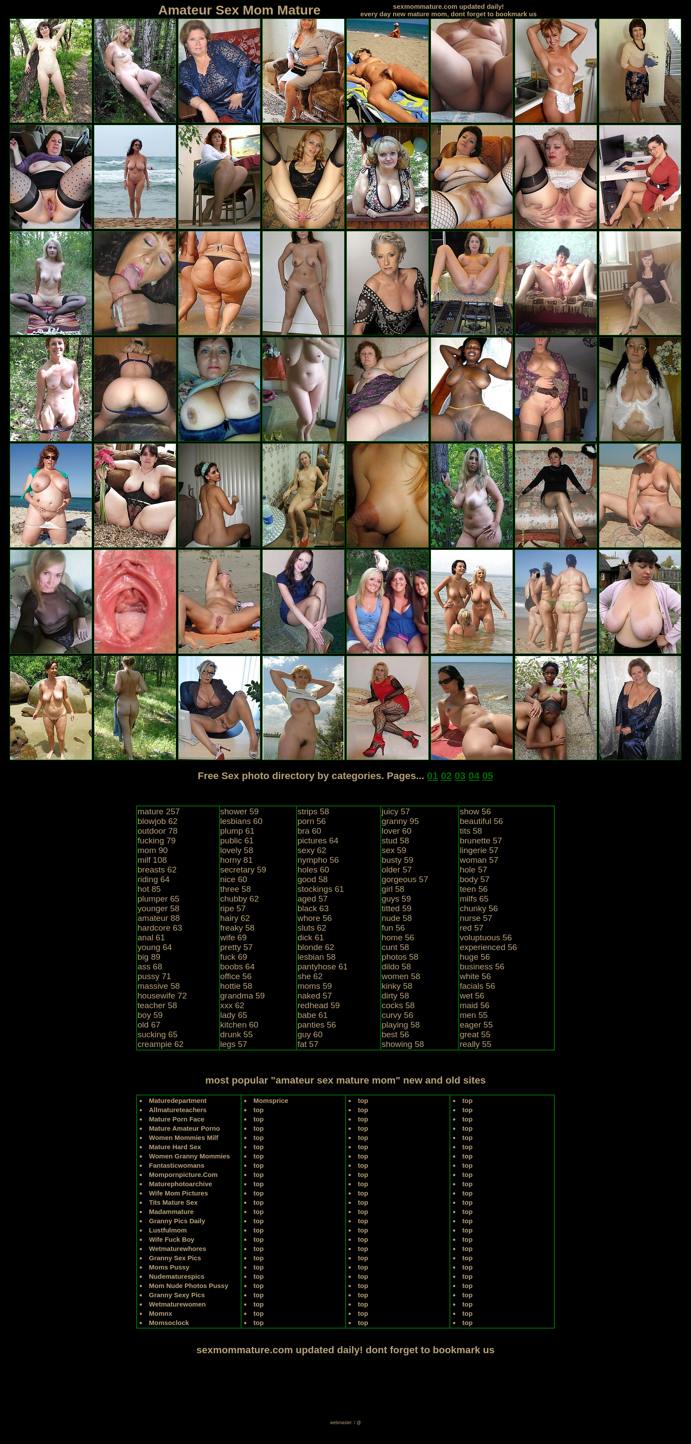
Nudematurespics (176, 1276)
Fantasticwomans (176, 1165)
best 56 (395, 1034)
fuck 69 (233, 956)
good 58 (312, 879)
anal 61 (151, 937)
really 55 (475, 1044)
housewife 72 (162, 995)
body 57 (475, 879)
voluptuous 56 (486, 937)
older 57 (397, 869)
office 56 (236, 976)
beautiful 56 (481, 821)
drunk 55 (236, 1034)
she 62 (310, 976)
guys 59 (396, 898)
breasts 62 (157, 869)
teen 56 (473, 889)
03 (460, 775)
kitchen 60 (239, 1024)
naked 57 (314, 995)
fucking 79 (156, 840)
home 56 (398, 937)
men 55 (473, 1015)
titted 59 (397, 908)
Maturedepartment (178, 1100)
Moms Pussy (169, 1267)
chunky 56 (479, 908)
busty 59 (397, 860)
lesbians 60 (241, 821)
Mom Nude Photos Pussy (188, 1285)
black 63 (313, 908)
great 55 (475, 1034)
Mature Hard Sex (175, 1147)
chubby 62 (239, 898)
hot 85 (149, 889)
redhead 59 (318, 1005)
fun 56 (393, 927)
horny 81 (236, 860)
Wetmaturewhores (177, 1248)
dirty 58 (395, 995)
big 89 (148, 956)
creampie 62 (160, 1044)
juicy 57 (396, 811)
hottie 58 (236, 986)
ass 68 (149, 966)
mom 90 (152, 850)
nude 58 (397, 918)
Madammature (171, 1211)
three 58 (235, 889)
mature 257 (158, 811)
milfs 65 (474, 898)
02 (446, 775)
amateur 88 (158, 918)
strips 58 (313, 811)
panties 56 (316, 1024)
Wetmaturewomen (177, 1304)
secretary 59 (243, 869)
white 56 (475, 976)
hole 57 (473, 869)
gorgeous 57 (405, 879)
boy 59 (150, 1015)
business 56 (482, 966)
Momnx (160, 1313)
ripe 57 (233, 908)
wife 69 (233, 937)
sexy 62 (311, 850)
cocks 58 (398, 1005)
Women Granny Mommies (189, 1156)
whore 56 (314, 918)
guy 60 (310, 1034)
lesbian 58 (316, 956)
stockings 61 (320, 889)
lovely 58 (236, 850)
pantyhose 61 (322, 966)
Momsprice (270, 1100)
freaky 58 (237, 927)
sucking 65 (157, 1034)
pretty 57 (236, 947)
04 (473, 775)
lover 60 (397, 830)
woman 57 (479, 860)
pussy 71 (154, 976)
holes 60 (313, 869)
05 (487, 775)
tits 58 (471, 830)
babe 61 (312, 1015)
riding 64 (153, 879)
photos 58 (400, 956)
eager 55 (476, 1024)
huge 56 (475, 956)
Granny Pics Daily (177, 1221)
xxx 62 (232, 1005)
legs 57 (233, 1044)
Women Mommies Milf (183, 1137)
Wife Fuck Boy (171, 1239)
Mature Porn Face (176, 1119)
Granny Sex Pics (175, 1258)
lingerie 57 (479, 850)
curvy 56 (397, 1015)
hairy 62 (235, 918)
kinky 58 (397, 986)
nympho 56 (318, 860)
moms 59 (314, 986)
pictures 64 (317, 840)
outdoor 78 (157, 830)
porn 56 (311, 821)
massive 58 (158, 986)
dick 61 (310, 937)
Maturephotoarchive (180, 1184)
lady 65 (233, 1015)
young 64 (154, 947)
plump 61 (237, 830)
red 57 (471, 927)
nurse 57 (476, 918)
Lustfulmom (168, 1230)
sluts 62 (311, 927)
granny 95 (400, 821)
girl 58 (393, 889)
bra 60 (309, 830)
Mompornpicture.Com (183, 1174)
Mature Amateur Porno (184, 1128)
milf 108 (152, 860)
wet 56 (472, 995)
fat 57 (308, 1044)
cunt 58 (395, 947)
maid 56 (475, 1005)
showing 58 (403, 1044)
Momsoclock (169, 1322)
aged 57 (312, 898)
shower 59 (239, 811)
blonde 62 (315, 947)
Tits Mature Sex (173, 1202)
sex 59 (394, 850)
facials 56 (477, 986)
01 (432, 775)
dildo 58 (396, 966)
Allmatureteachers (178, 1110)
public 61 (237, 840)
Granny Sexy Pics (177, 1295)
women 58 (401, 976)
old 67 (148, 1024)
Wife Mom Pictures (178, 1193)
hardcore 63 (159, 927)
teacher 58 (157, 1005)
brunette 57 (481, 840)
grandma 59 (242, 995)
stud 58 (395, 840)
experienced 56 (488, 947)
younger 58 (158, 908)
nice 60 (233, 879)
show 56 (475, 811)
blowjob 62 (157, 821)
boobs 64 (237, 966)
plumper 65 (158, 898)
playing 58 (401, 1024)
